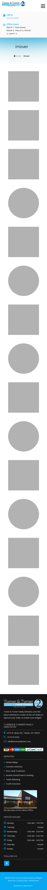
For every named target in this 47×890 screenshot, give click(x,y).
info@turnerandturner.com (19, 741)
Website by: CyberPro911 (23, 886)
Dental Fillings (12, 762)
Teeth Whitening (13, 779)
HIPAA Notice (34, 881)
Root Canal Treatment (15, 771)
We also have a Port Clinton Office (18, 810)
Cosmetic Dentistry (14, 766)
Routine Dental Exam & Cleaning (19, 775)
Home (18, 56)
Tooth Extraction (13, 783)
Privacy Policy (22, 881)
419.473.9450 (13, 18)
